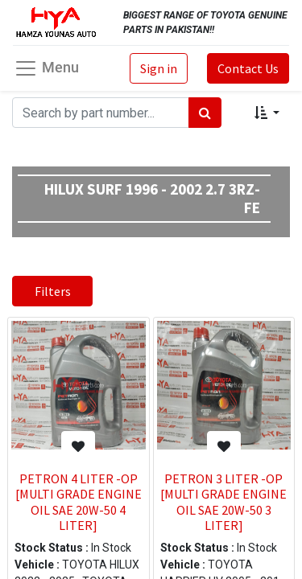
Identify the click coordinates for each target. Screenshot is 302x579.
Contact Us (248, 68)
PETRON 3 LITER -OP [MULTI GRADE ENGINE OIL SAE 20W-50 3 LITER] (223, 501)
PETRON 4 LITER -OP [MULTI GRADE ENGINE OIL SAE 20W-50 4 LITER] (78, 501)
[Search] (204, 112)
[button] (267, 112)
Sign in (158, 68)
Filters (53, 291)
